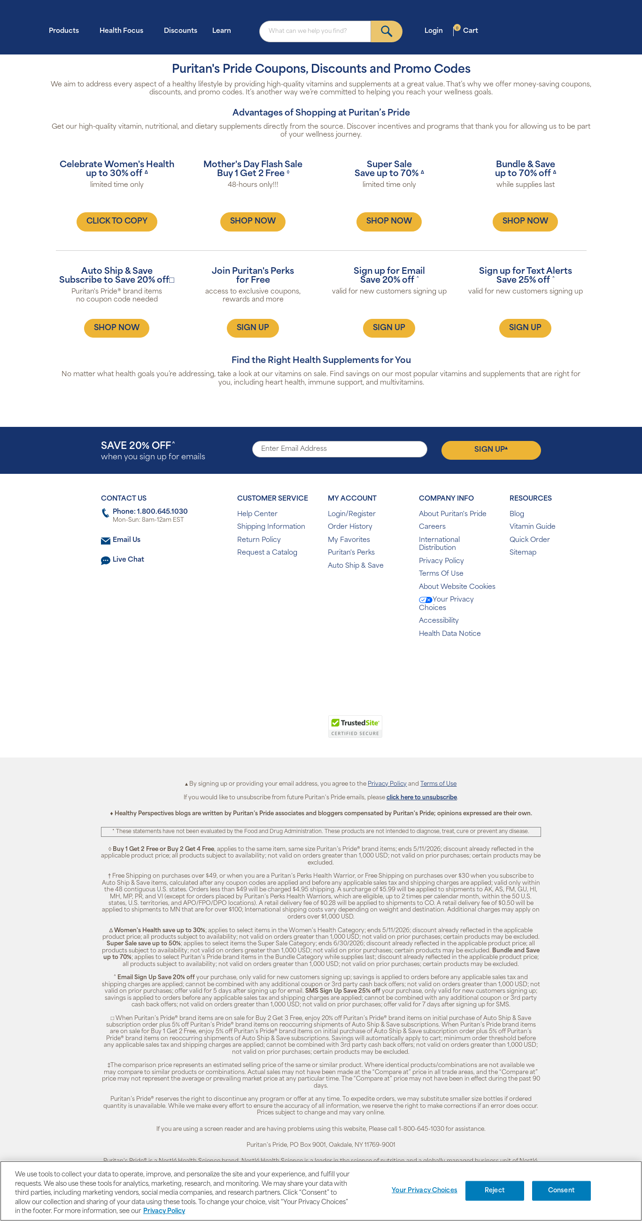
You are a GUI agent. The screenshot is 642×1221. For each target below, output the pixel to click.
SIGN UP (253, 328)
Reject (495, 1191)
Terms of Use (438, 784)
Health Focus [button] (124, 31)
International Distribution (439, 544)
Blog (517, 514)
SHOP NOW (253, 221)
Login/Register (352, 514)
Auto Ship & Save (356, 566)
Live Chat (128, 560)
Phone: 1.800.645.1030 (150, 512)
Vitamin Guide (533, 527)
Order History (350, 527)
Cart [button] (466, 31)
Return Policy (259, 540)
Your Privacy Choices (446, 604)
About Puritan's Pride (453, 514)
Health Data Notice (450, 634)
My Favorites (349, 540)
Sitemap (523, 552)
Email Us (126, 540)
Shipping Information (271, 527)
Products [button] (67, 31)
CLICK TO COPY (116, 221)
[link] (282, 731)
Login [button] (437, 31)
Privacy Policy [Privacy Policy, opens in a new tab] (164, 1211)
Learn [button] (224, 31)
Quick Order (530, 540)
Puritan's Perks (351, 552)
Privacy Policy (441, 561)
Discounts (180, 31)
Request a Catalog (267, 552)
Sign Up (491, 450)
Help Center (257, 514)
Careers (432, 527)
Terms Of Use (441, 574)
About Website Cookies (457, 587)
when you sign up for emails (153, 451)
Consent (561, 1191)
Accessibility (439, 621)
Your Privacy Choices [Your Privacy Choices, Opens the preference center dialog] (424, 1191)
